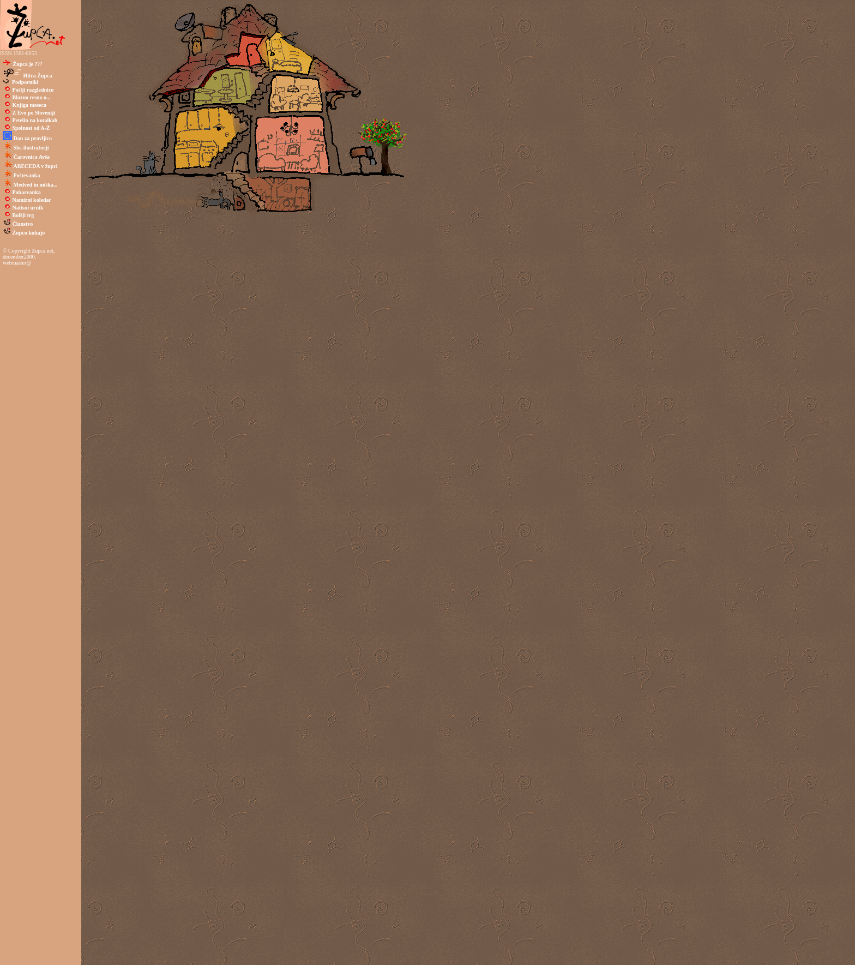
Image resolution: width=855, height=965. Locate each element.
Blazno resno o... (32, 97)
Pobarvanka (27, 192)
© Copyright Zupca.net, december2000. (29, 254)
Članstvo (23, 224)
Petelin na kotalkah (35, 120)
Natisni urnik (28, 208)
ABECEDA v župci (36, 166)
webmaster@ (17, 263)
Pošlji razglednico (33, 90)
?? (26, 64)
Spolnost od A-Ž (30, 128)
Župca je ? (24, 64)
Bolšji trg (23, 215)
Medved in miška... (36, 185)
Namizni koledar (32, 200)
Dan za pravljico (33, 138)
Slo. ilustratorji (31, 148)
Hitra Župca (37, 76)
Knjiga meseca (30, 105)
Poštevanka (27, 175)
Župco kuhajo (29, 233)
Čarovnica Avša (32, 157)
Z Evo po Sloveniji (34, 113)
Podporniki (23, 82)
